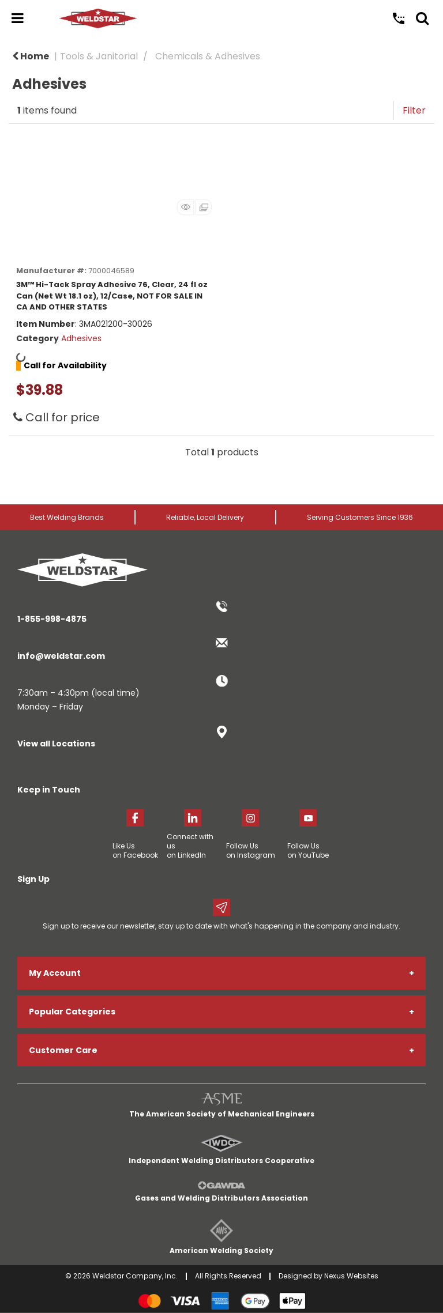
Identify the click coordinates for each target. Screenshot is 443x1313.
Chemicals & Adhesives (207, 56)
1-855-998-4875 (52, 619)
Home (30, 56)
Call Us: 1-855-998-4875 (398, 18)
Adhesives (81, 338)
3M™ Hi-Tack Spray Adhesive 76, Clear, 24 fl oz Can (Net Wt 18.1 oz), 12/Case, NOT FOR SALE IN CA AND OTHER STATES (112, 295)
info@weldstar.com (61, 656)
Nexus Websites (351, 1276)
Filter (414, 110)
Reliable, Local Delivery (205, 517)
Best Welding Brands (67, 517)
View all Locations (56, 743)
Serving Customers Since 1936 (360, 517)
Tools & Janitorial (99, 56)
